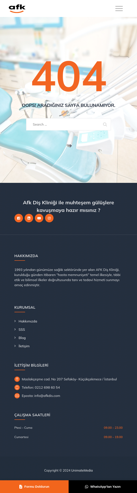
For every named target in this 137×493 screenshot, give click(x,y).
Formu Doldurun (34, 487)
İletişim (24, 346)
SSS (22, 329)
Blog (22, 338)
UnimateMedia (82, 470)
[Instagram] (49, 218)
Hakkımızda (28, 321)
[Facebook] (18, 218)
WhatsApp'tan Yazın (103, 487)
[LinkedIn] (29, 218)
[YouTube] (39, 218)
